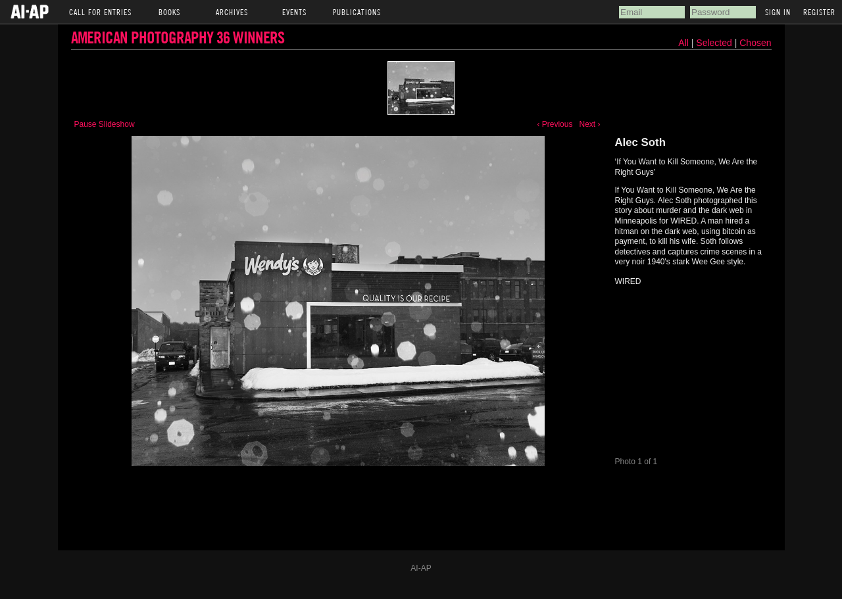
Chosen (755, 42)
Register (819, 12)
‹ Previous (554, 124)
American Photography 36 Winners (177, 37)
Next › (589, 124)
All (683, 42)
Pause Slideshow (104, 124)
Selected (715, 42)
